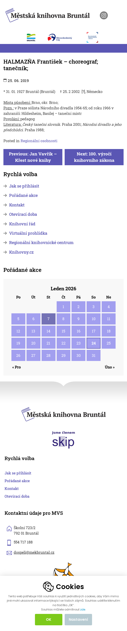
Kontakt (16, 205)
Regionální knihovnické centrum (41, 242)
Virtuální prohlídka (28, 233)
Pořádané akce (23, 195)
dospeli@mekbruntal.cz (34, 552)
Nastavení (78, 619)
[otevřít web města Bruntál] (33, 37)
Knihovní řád (22, 224)
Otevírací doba (23, 214)
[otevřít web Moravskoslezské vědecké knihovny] (95, 37)
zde (82, 609)
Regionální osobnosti (39, 140)
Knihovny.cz (21, 252)
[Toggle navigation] (6, 48)
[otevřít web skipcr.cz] (63, 439)
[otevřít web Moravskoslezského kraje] (65, 37)
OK (48, 619)
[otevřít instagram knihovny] (104, 15)
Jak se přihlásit (24, 186)
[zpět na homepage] (47, 14)
